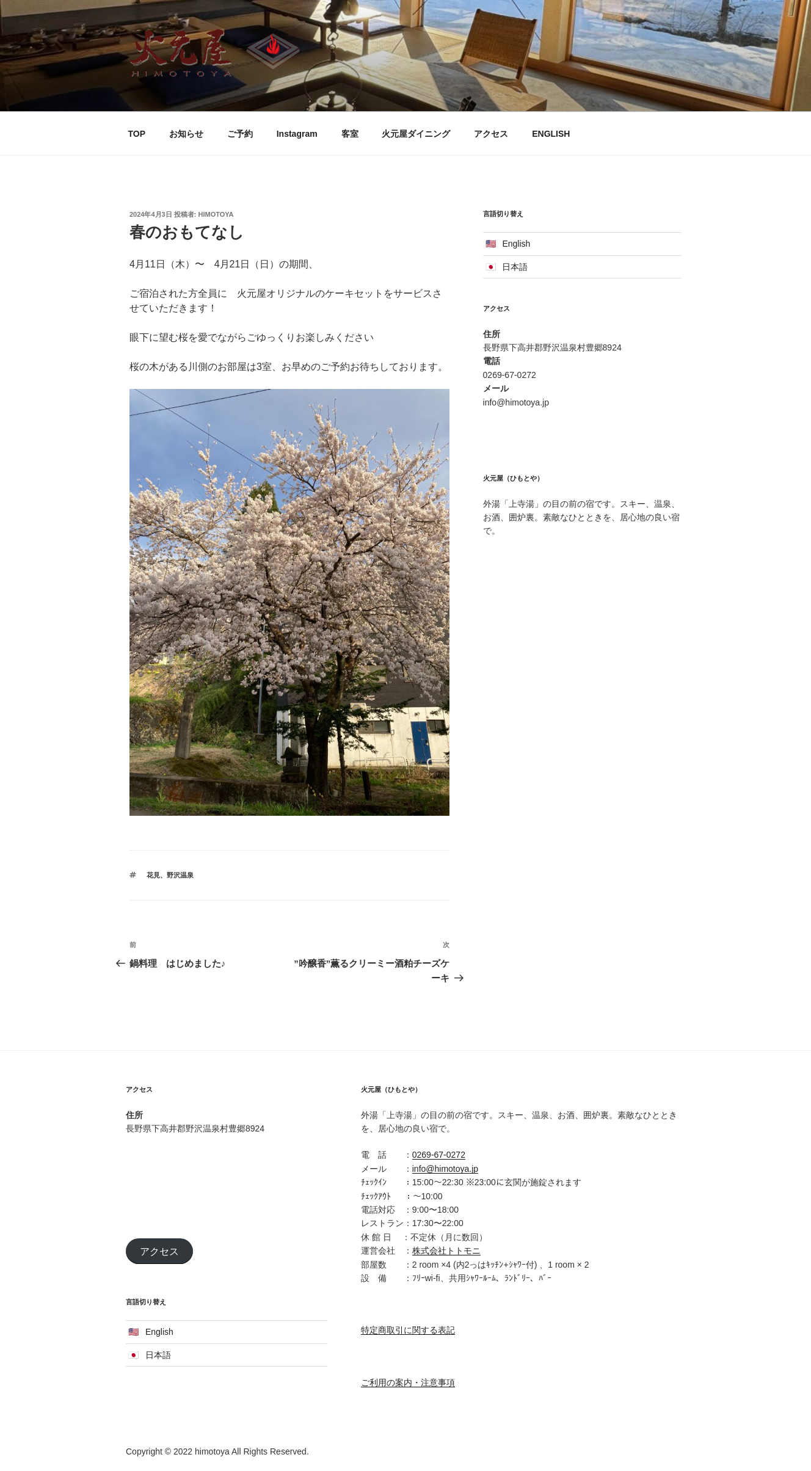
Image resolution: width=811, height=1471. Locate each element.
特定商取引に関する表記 (408, 1330)
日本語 (515, 267)
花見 (153, 875)
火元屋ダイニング (416, 134)
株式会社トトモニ (446, 1250)
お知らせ (186, 134)
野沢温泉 (180, 875)
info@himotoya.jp (445, 1169)
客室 (349, 134)
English (516, 244)
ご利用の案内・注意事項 (408, 1382)
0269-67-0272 (438, 1155)
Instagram (297, 134)
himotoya (216, 214)
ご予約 (240, 134)
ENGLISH (551, 134)
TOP (137, 134)
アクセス (491, 134)
